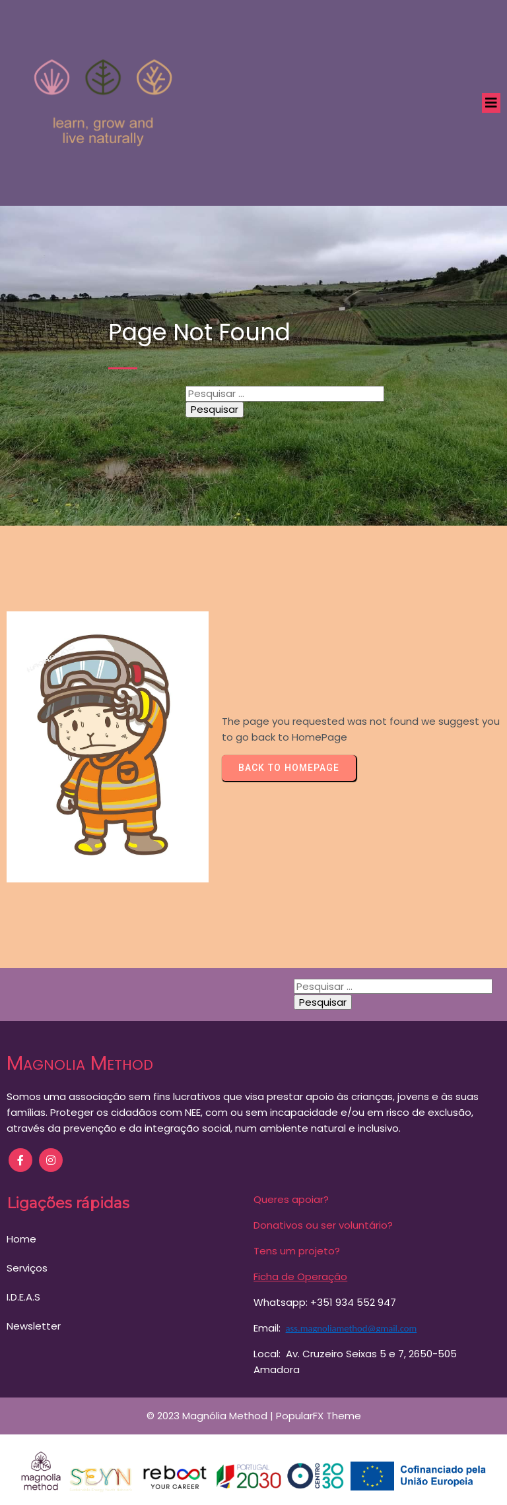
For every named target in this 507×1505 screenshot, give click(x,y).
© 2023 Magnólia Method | (211, 1412)
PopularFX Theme (318, 1412)
